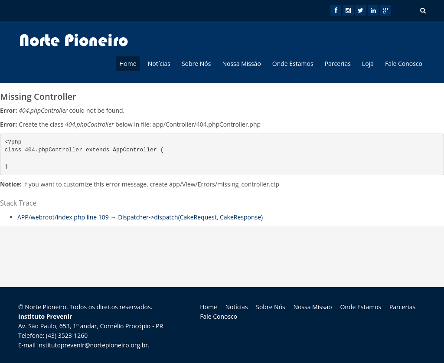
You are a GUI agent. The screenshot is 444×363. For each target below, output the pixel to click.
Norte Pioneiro (45, 307)
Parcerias (338, 63)
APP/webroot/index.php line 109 (63, 217)
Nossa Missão (241, 63)
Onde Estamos (292, 63)
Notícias (159, 63)
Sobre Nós (196, 63)
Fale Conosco (403, 63)
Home (128, 63)
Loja (368, 63)
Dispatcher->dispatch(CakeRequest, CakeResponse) (190, 217)
